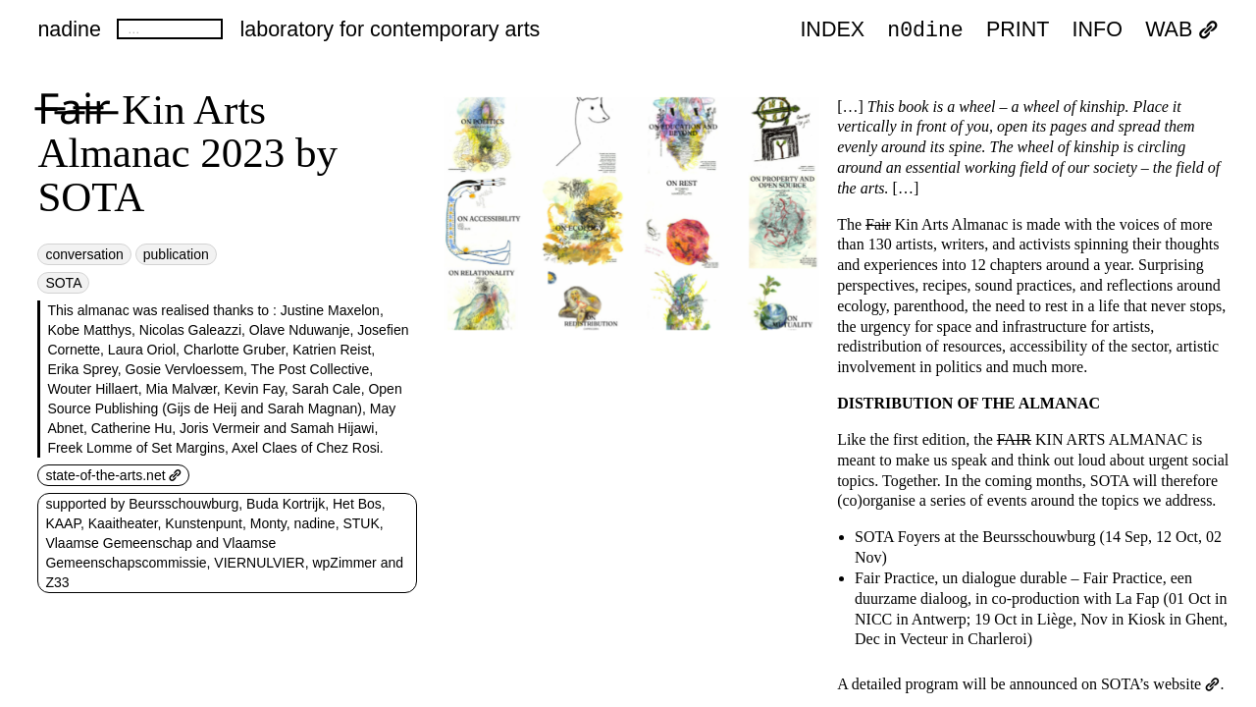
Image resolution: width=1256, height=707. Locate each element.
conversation (84, 254)
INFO (1098, 31)
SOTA (63, 283)
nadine (69, 29)
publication (176, 254)
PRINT (1018, 31)
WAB (1181, 31)
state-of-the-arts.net (113, 475)
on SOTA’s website (1150, 684)
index (832, 31)
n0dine (925, 30)
